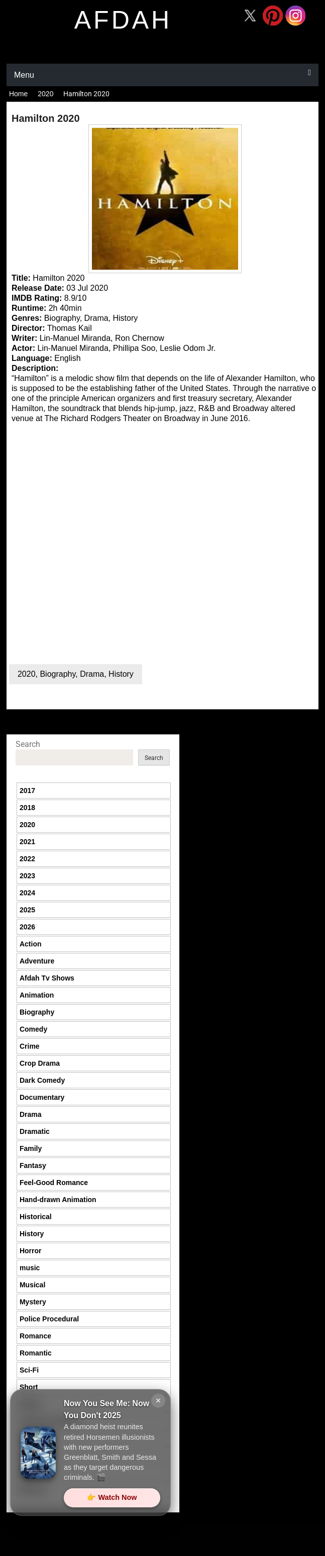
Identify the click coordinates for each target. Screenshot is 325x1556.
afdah (123, 20)
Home (18, 94)
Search (28, 744)
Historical (36, 1217)
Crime (30, 1046)
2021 (27, 842)
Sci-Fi (29, 1370)
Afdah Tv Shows (47, 978)
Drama (92, 674)
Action (31, 944)
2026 (27, 927)
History (121, 674)
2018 (27, 808)
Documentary (42, 1097)
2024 (27, 893)
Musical (32, 1285)
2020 (45, 94)
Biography (57, 674)
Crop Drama (40, 1063)
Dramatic (35, 1131)
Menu (24, 75)
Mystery (33, 1302)
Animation (37, 995)
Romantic (36, 1353)
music (30, 1268)
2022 (27, 859)
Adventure (37, 961)
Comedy (33, 1029)
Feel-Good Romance (54, 1183)
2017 (27, 791)
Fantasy (33, 1165)
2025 (27, 910)
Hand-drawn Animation (58, 1200)
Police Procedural (49, 1319)
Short (29, 1387)
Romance (35, 1336)
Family (31, 1148)
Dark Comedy (42, 1080)
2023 (27, 876)
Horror (31, 1251)
